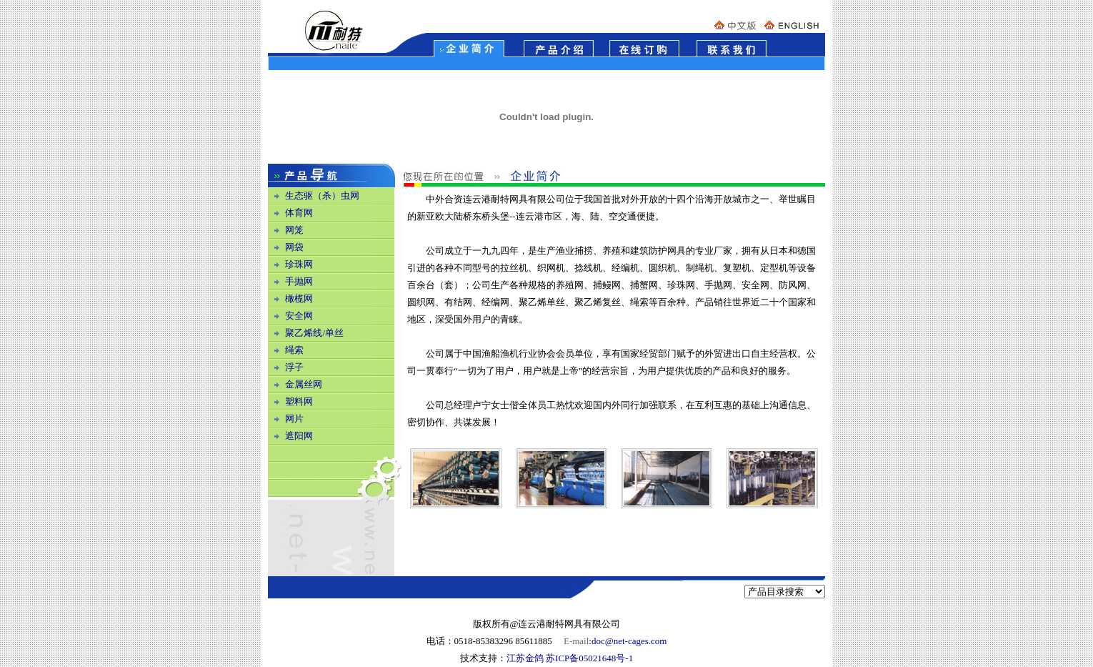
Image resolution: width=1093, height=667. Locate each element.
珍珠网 (299, 264)
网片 (294, 418)
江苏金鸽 (525, 658)
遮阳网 (299, 435)
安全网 (299, 315)
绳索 (294, 350)
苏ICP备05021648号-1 (589, 658)
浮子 (294, 367)
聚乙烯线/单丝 (314, 332)
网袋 (294, 247)
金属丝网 (303, 384)
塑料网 (299, 401)
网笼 (294, 229)
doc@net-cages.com (629, 641)
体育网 (299, 212)
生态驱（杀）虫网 (322, 195)
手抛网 (299, 281)
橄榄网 (299, 298)
